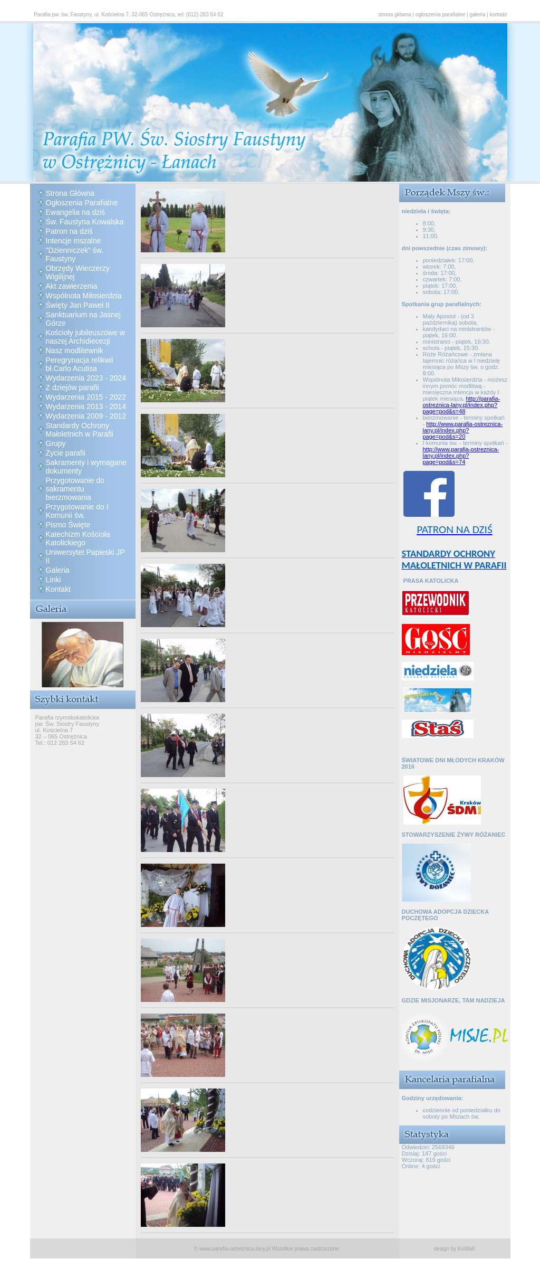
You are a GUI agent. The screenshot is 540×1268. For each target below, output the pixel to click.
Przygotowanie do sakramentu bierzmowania (75, 488)
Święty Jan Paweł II (78, 305)
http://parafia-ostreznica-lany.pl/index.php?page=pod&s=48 (461, 404)
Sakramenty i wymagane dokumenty (86, 466)
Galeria (58, 570)
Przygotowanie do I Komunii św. (77, 511)
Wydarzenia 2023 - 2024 (86, 378)
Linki (53, 579)
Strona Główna (70, 193)
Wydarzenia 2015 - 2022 (86, 397)
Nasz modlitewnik (74, 350)
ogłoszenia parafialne (441, 14)
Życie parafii (65, 453)
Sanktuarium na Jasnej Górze (83, 318)
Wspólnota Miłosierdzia (84, 295)
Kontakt (58, 589)
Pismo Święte (68, 525)
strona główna (394, 14)
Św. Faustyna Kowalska (85, 221)
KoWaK (467, 1249)
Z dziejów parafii (72, 387)
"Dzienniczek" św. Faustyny (75, 254)
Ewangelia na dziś (75, 212)
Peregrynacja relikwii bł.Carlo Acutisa (79, 364)
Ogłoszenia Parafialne (82, 202)
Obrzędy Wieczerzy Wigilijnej (78, 272)
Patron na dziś (69, 231)
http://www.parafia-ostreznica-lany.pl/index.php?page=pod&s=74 (461, 455)
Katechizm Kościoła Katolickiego (78, 538)
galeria (478, 14)
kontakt (498, 14)
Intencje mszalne (73, 240)
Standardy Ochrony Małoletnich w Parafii (79, 429)
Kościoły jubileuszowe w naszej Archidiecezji (85, 336)
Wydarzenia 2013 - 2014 (86, 406)
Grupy (56, 443)
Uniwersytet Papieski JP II (85, 556)
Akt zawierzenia (72, 286)
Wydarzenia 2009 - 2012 (86, 416)
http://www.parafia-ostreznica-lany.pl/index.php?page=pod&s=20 (463, 430)
